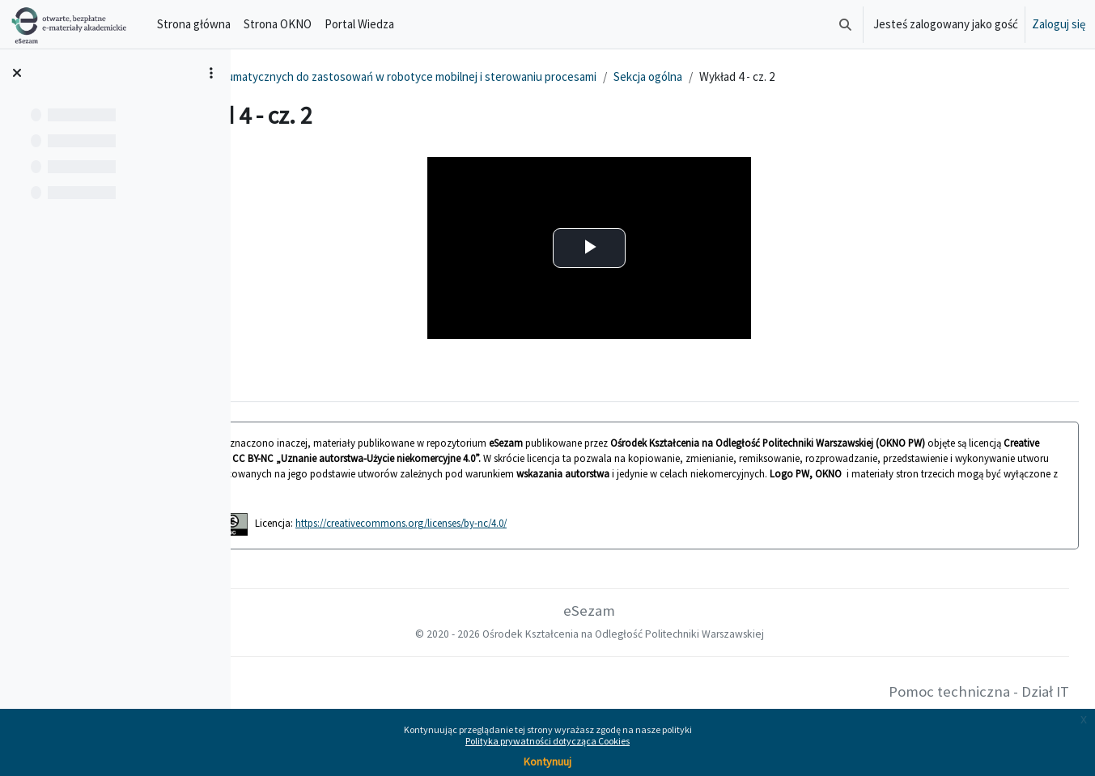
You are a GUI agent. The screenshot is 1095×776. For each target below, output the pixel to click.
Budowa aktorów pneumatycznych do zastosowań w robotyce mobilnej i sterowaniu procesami (501, 76)
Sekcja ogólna (792, 76)
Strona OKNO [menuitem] (278, 24)
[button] (845, 24)
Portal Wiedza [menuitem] (359, 24)
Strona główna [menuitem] (194, 24)
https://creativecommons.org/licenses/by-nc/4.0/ (545, 522)
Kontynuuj (547, 761)
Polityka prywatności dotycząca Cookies (547, 741)
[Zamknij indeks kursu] (17, 73)
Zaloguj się (1058, 24)
